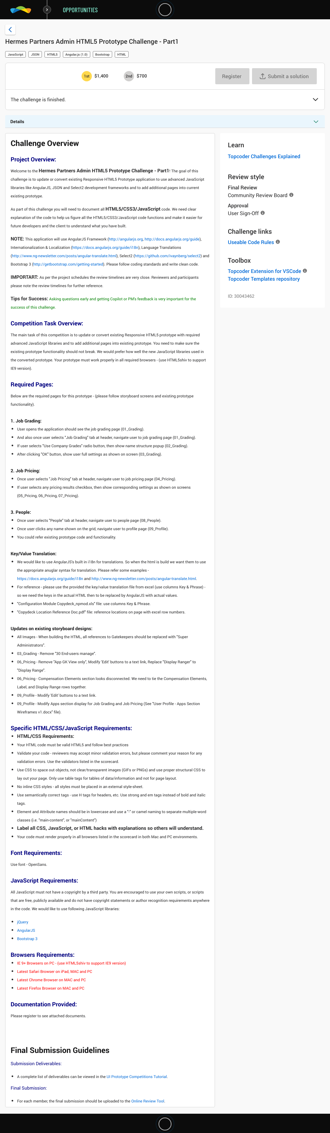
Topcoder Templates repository (264, 278)
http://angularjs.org (126, 239)
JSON (35, 54)
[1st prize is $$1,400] (87, 76)
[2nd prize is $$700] (129, 76)
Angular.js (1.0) (76, 54)
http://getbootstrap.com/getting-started (68, 264)
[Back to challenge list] (10, 29)
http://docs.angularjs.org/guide (172, 239)
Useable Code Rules (251, 242)
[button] (315, 99)
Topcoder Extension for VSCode (264, 271)
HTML (121, 54)
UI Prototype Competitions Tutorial (137, 1076)
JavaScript (15, 54)
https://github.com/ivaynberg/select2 (167, 255)
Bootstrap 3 (27, 938)
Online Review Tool (147, 1101)
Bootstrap (102, 54)
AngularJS (26, 930)
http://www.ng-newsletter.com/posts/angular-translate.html (64, 255)
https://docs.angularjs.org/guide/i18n (105, 247)
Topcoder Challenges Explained (264, 156)
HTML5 (52, 54)
